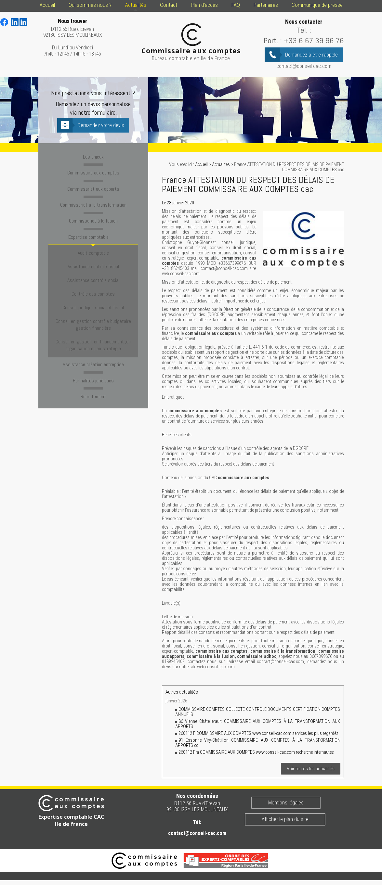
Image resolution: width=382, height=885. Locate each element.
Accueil (47, 5)
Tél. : (303, 30)
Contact (168, 5)
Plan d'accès (204, 5)
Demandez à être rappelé (311, 55)
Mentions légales (286, 803)
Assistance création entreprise (93, 330)
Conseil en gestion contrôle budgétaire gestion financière (93, 296)
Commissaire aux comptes (93, 171)
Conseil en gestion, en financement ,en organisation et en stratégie (93, 313)
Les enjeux (93, 156)
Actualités (135, 5)
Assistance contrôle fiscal (93, 255)
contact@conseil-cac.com (303, 66)
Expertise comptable (93, 232)
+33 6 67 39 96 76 (314, 40)
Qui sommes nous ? (90, 5)
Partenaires (266, 5)
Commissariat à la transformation (93, 202)
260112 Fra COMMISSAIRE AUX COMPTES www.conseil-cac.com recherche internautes (256, 752)
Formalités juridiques (93, 345)
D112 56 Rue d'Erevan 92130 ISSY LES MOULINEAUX (72, 28)
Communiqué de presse (317, 5)
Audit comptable (93, 246)
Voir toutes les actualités (311, 769)
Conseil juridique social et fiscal (93, 283)
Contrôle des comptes (93, 274)
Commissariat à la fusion (93, 217)
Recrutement (93, 360)
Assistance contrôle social (93, 265)
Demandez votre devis (101, 125)
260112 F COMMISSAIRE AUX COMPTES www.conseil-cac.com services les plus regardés (258, 733)
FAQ (235, 5)
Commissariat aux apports (93, 187)
